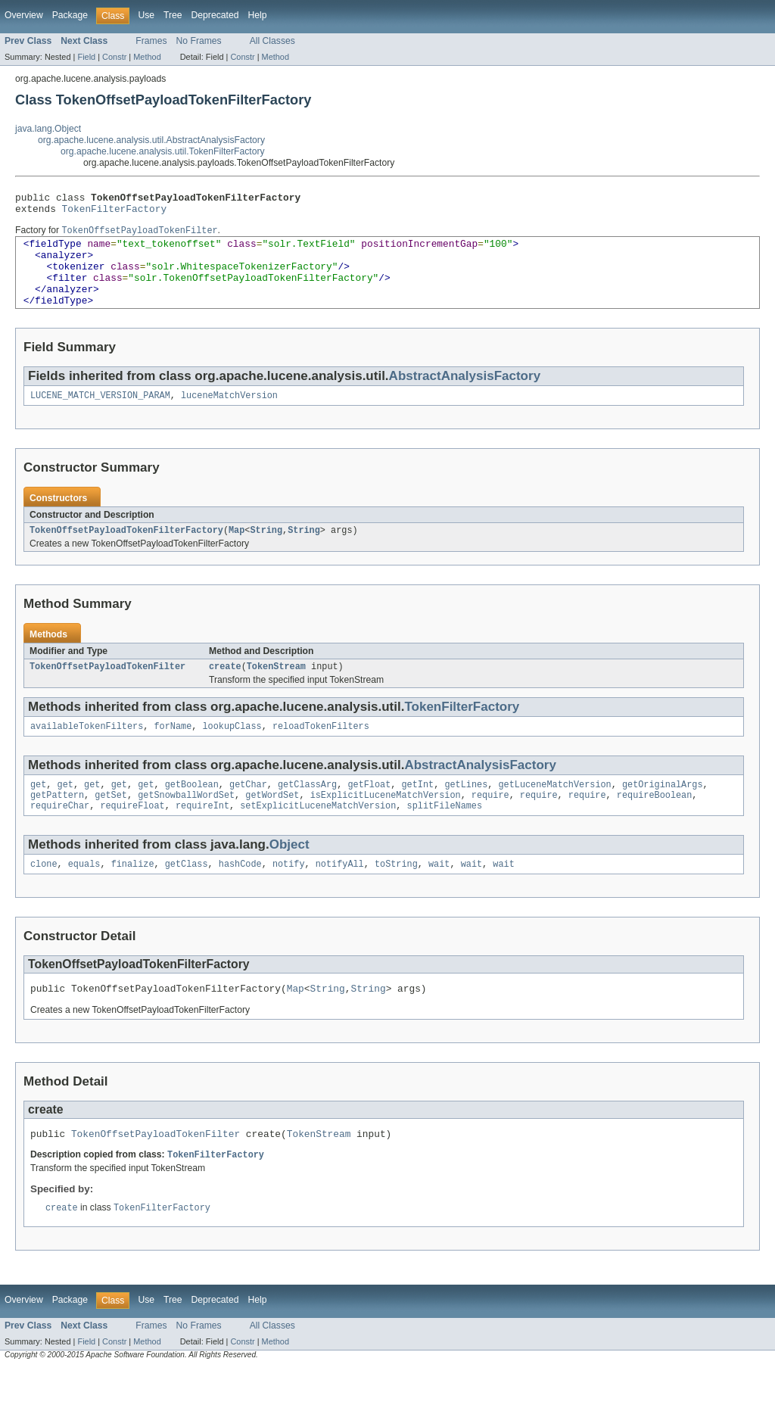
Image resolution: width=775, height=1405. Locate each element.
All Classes (272, 41)
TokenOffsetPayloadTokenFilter (107, 690)
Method (146, 56)
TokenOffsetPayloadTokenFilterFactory (126, 552)
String (266, 552)
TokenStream (276, 690)
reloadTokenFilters (320, 751)
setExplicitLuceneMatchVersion (318, 835)
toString (396, 895)
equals (84, 895)
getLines (465, 811)
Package (70, 15)
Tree (172, 15)
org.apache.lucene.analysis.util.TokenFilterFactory (163, 151)
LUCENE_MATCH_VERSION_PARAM (100, 416)
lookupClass (231, 751)
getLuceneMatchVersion (554, 811)
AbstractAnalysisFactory (464, 395)
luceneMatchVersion (229, 416)
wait (439, 895)
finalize (132, 895)
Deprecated (215, 15)
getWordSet (272, 823)
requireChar (59, 835)
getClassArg (307, 811)
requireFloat (132, 835)
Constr (114, 56)
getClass (186, 895)
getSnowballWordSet (186, 823)
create (225, 690)
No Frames (199, 41)
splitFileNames (444, 835)
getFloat (369, 811)
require (490, 823)
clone (44, 895)
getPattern (57, 823)
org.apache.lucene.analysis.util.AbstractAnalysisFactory (151, 140)
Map (236, 552)
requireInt (202, 835)
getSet (111, 823)
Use (146, 15)
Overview (24, 15)
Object (289, 874)
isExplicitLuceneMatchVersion (385, 823)
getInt (417, 811)
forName (172, 751)
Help (256, 15)
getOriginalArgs (662, 811)
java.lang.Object (48, 128)
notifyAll (340, 895)
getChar (248, 811)
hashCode (240, 895)
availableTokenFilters (86, 751)
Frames (151, 41)
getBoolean (192, 811)
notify (288, 895)
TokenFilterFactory (114, 213)
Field (86, 56)
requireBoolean (655, 823)
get (38, 811)
